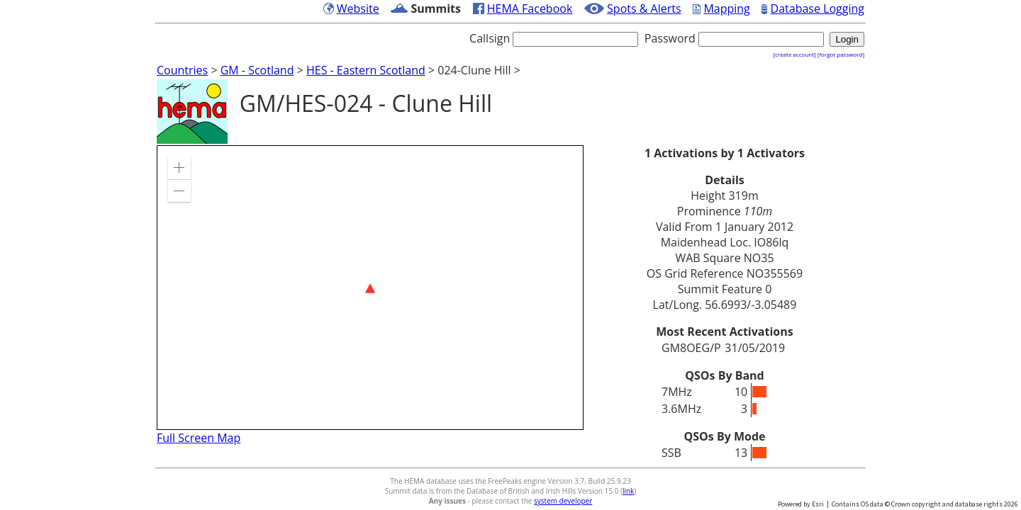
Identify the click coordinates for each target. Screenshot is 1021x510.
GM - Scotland (257, 70)
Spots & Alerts (644, 8)
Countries (182, 70)
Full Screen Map (198, 438)
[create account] (794, 54)
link (628, 491)
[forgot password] (841, 54)
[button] (179, 168)
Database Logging (817, 8)
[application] (370, 287)
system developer (563, 501)
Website (358, 8)
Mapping (726, 8)
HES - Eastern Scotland (365, 70)
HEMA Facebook (530, 8)
